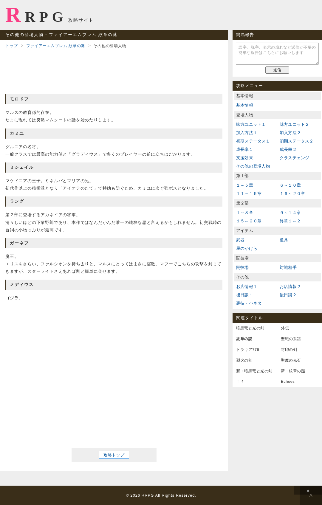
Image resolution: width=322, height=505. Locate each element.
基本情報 (244, 105)
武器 (240, 240)
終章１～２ (290, 221)
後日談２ (288, 294)
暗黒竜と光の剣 (250, 328)
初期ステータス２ (297, 141)
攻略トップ (113, 454)
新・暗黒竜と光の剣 (254, 371)
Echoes (288, 381)
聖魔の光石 (291, 360)
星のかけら (246, 248)
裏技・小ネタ (248, 303)
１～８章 (244, 212)
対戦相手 (288, 267)
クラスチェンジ (294, 157)
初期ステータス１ (253, 141)
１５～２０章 (248, 221)
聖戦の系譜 (291, 339)
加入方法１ (246, 132)
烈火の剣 (244, 360)
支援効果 (244, 157)
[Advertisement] (113, 70)
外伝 (285, 328)
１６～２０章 (292, 193)
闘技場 (242, 267)
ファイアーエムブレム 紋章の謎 (55, 46)
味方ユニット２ (294, 124)
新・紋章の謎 (293, 371)
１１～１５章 (248, 193)
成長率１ (244, 149)
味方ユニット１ (251, 124)
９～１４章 (290, 212)
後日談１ (244, 294)
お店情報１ (246, 286)
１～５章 (244, 185)
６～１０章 (290, 185)
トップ (11, 46)
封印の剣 (289, 349)
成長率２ (288, 149)
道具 (284, 240)
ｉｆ (240, 381)
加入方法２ (290, 132)
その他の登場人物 (253, 166)
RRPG (36, 15)
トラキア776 (247, 349)
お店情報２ (290, 286)
